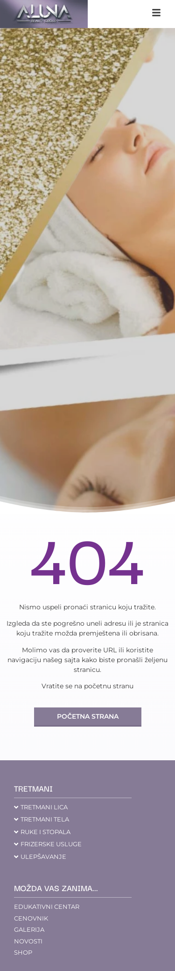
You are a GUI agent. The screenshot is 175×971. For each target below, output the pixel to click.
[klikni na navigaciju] (156, 12)
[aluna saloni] (44, 14)
